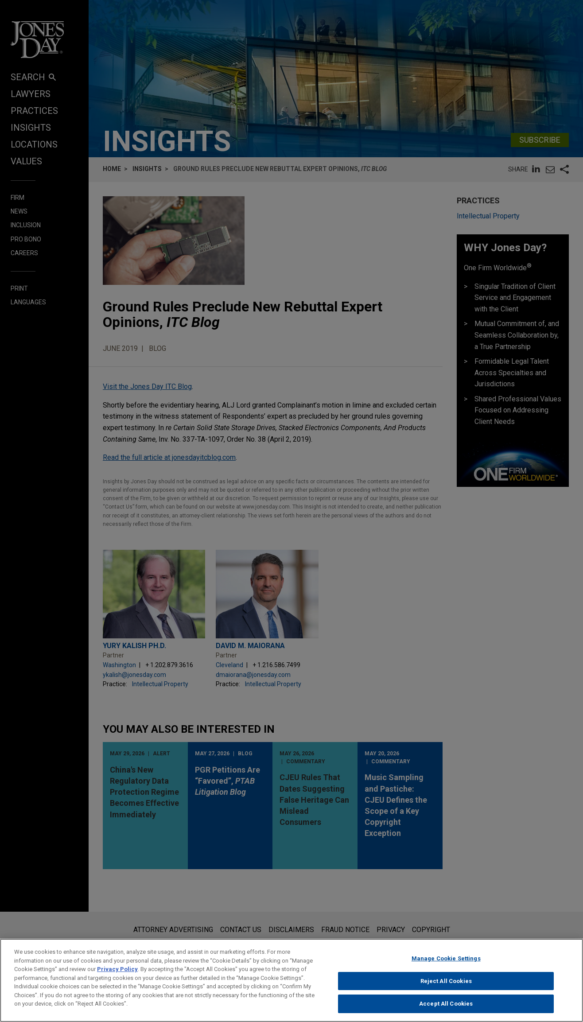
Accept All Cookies (446, 1010)
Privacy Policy (117, 976)
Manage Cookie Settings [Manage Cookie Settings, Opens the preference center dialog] (446, 965)
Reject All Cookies (446, 987)
